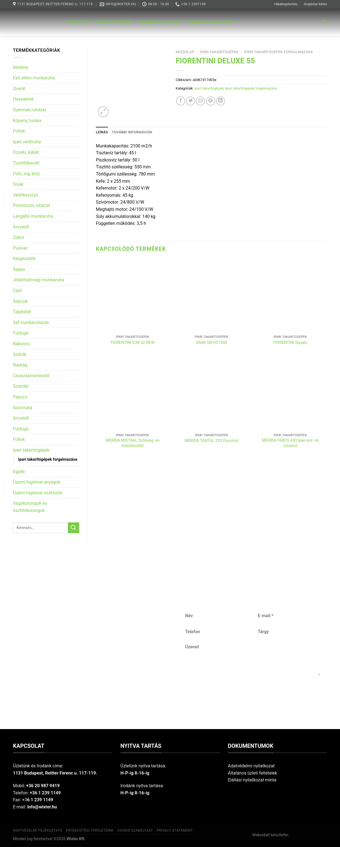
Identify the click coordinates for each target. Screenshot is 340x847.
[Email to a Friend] (200, 101)
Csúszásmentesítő (31, 375)
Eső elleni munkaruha (34, 77)
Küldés (253, 693)
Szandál (21, 386)
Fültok (19, 131)
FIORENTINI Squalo (290, 342)
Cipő (17, 290)
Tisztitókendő (26, 163)
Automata (22, 407)
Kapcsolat (172, 22)
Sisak (18, 184)
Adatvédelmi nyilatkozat (251, 765)
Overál (19, 88)
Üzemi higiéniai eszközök (37, 492)
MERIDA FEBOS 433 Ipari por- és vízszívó (290, 443)
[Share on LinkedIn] (220, 101)
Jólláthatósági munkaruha (38, 279)
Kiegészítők (24, 258)
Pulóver (20, 248)
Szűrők (19, 354)
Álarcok (20, 301)
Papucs (20, 397)
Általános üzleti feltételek (252, 773)
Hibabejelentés (286, 4)
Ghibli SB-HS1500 (211, 342)
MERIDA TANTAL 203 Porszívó (211, 440)
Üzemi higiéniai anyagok (36, 482)
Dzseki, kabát (26, 152)
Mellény (20, 67)
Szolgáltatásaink (116, 22)
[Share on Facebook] (180, 101)
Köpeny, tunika (27, 120)
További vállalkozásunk (210, 22)
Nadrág (20, 365)
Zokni (18, 237)
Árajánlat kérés (315, 4)
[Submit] (73, 527)
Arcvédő (21, 227)
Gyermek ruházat (29, 109)
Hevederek (23, 99)
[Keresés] (325, 22)
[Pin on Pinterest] (210, 101)
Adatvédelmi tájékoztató (37, 830)
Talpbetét (22, 311)
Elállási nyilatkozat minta (252, 780)
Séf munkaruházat (31, 322)
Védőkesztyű (25, 195)
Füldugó (21, 333)
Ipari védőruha (27, 141)
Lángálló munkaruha (33, 216)
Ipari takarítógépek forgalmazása (47, 459)
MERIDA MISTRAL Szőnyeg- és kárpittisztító (133, 443)
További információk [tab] (132, 132)
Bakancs (21, 343)
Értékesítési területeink (90, 830)
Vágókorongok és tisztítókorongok (30, 507)
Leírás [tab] (102, 132)
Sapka (19, 269)
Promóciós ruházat (31, 205)
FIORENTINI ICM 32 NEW (132, 342)
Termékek (148, 22)
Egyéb (19, 471)
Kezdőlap (185, 52)
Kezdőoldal (80, 22)
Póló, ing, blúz (26, 173)
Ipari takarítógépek (31, 450)
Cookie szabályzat (135, 830)
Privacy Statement (174, 830)
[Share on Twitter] (190, 101)
